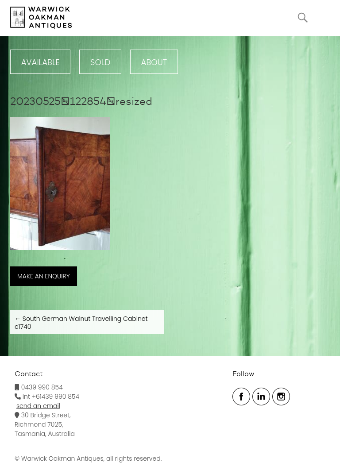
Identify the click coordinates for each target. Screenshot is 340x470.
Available (40, 62)
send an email (38, 405)
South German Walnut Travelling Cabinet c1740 (81, 322)
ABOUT (154, 62)
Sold (100, 62)
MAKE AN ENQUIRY (43, 276)
